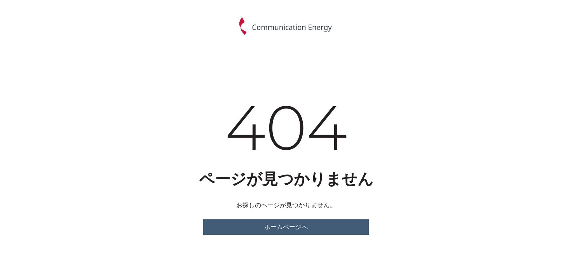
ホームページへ (286, 227)
